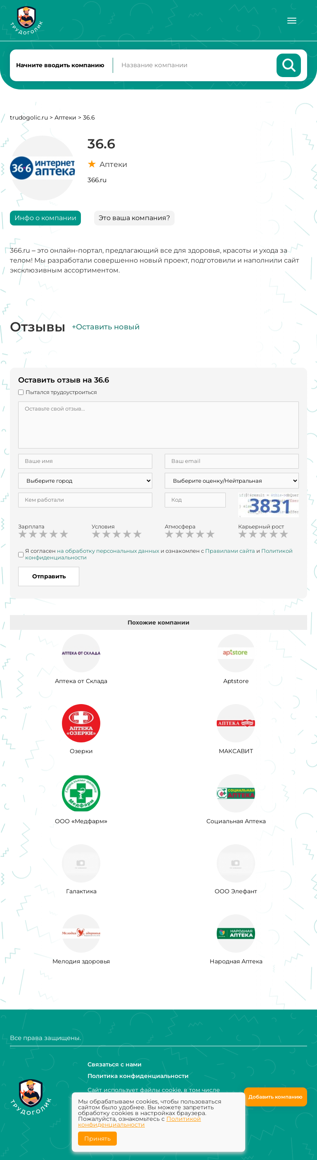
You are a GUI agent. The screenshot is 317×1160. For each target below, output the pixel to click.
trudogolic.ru (29, 118)
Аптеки (65, 118)
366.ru (97, 180)
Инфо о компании (45, 218)
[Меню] (292, 21)
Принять (97, 1138)
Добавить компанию (275, 1097)
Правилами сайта (230, 551)
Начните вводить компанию (60, 65)
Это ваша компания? (134, 218)
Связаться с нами (115, 1064)
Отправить (49, 577)
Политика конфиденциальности (138, 1076)
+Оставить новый (106, 327)
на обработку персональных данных (108, 551)
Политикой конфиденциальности (139, 1121)
